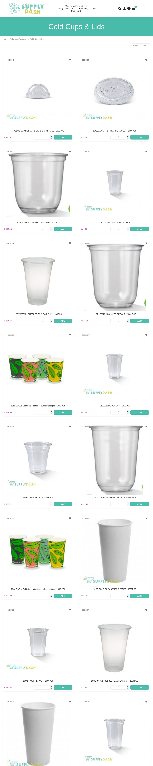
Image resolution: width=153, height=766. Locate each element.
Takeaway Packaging (75, 6)
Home (5, 39)
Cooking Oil (76, 11)
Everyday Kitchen (87, 8)
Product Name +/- (141, 46)
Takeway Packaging (19, 39)
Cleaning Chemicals (64, 8)
